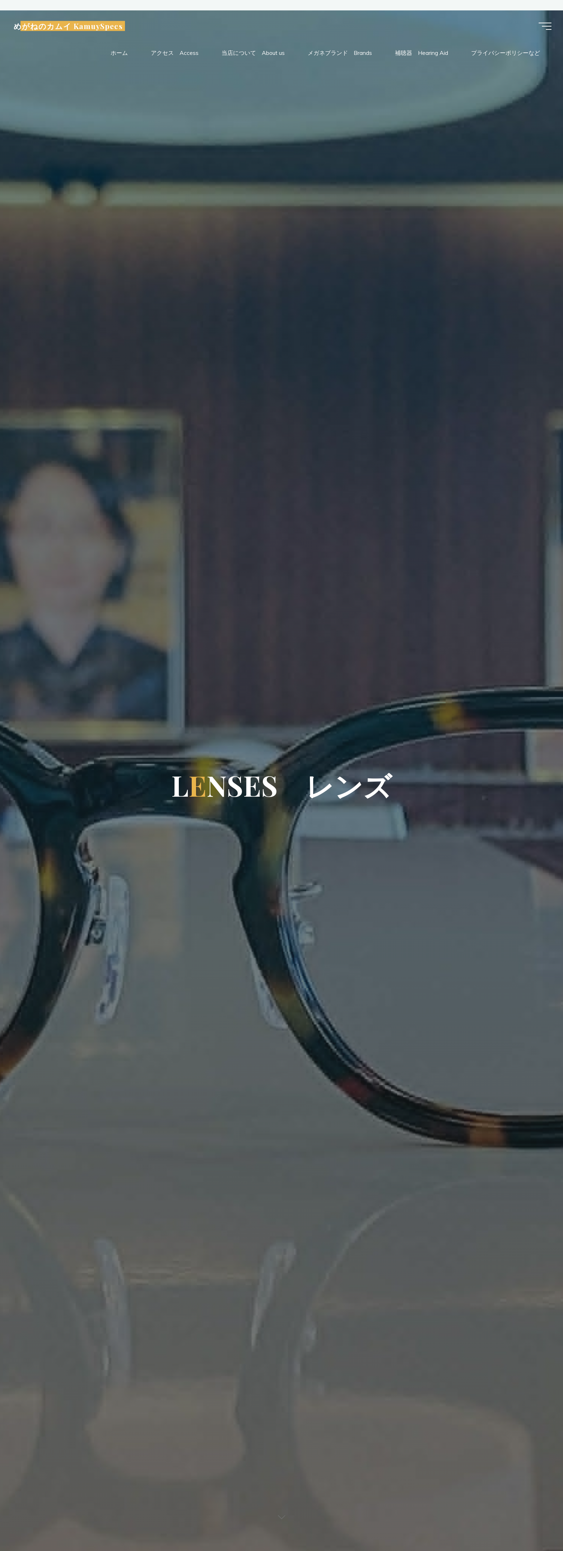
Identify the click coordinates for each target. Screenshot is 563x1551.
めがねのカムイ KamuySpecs (71, 27)
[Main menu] (542, 27)
